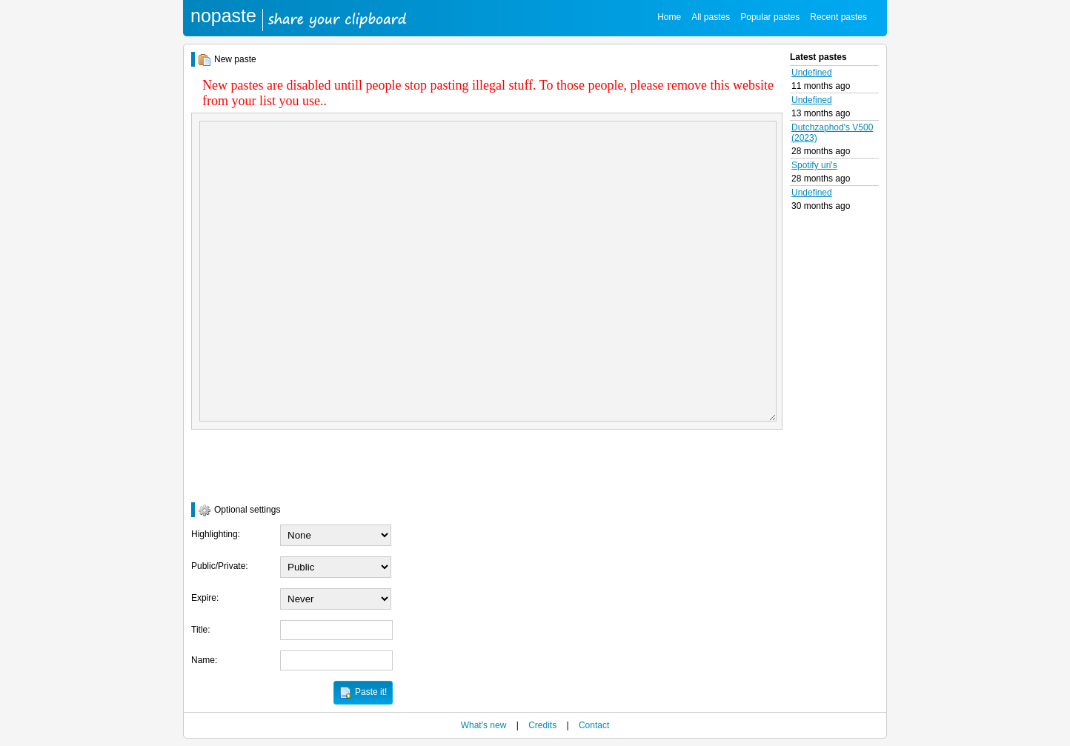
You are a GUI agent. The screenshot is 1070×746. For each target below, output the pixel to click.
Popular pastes (770, 17)
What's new (484, 725)
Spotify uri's (814, 165)
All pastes (710, 17)
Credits (542, 725)
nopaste (223, 15)
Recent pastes (838, 17)
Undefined (811, 72)
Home (669, 17)
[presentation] (303, 466)
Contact (594, 725)
